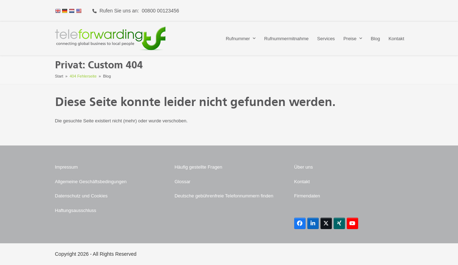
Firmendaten (307, 195)
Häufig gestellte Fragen (198, 167)
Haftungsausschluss (75, 210)
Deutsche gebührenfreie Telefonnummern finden (223, 195)
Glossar (182, 181)
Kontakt (302, 181)
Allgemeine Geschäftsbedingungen (91, 181)
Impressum (66, 167)
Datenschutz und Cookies (81, 195)
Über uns (303, 167)
